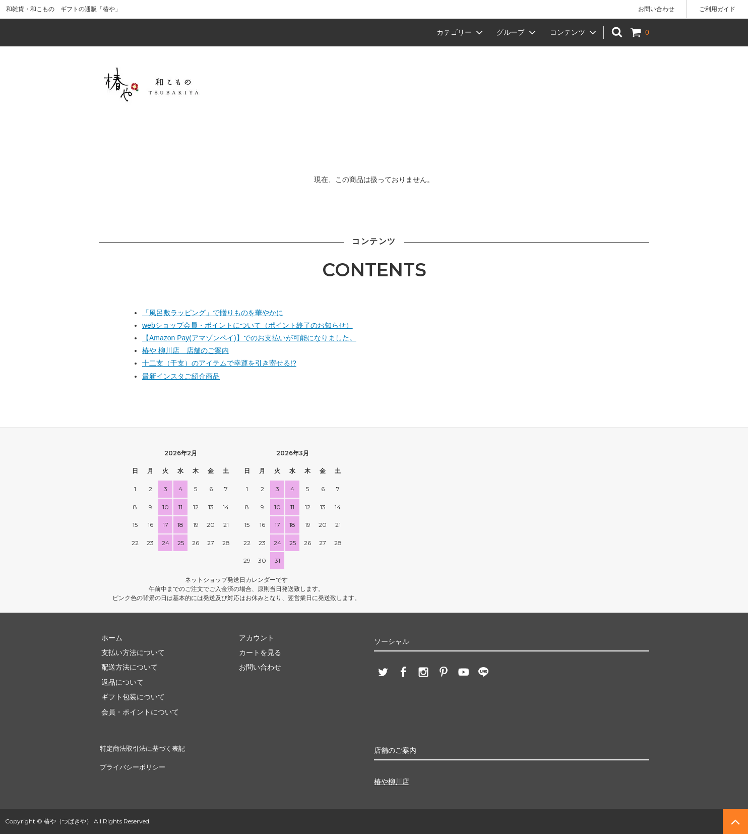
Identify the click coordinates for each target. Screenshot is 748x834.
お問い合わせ (656, 9)
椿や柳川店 (391, 782)
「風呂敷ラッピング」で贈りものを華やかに (212, 313)
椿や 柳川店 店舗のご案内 (185, 350)
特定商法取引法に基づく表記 (145, 747)
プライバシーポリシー (134, 762)
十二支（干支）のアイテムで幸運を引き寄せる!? (219, 363)
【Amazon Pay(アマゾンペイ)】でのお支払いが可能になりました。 (249, 338)
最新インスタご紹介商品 (181, 376)
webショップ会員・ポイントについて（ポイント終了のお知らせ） (247, 325)
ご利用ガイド (717, 9)
